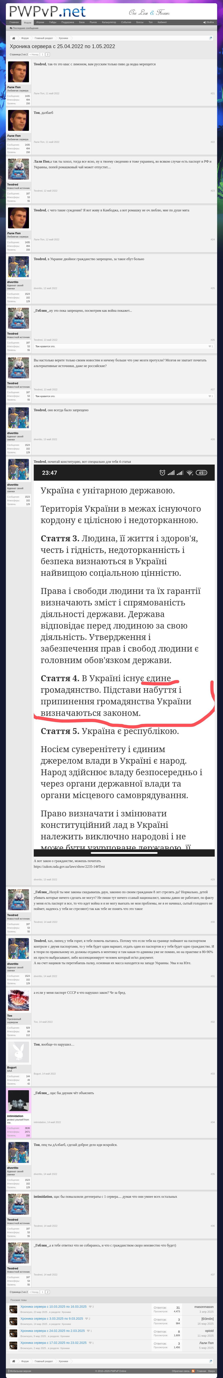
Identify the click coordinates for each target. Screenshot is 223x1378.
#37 (213, 1274)
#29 (213, 879)
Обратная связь (180, 1371)
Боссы (139, 22)
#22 (213, 142)
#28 (213, 439)
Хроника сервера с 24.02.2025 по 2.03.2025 (52, 1331)
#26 (213, 340)
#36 (213, 1226)
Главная (14, 22)
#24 (213, 239)
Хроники (66, 1312)
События (126, 22)
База (81, 22)
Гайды (52, 22)
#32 (213, 1022)
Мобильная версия (19, 1371)
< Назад (33, 54)
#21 (213, 93)
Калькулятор (109, 22)
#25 (213, 288)
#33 (213, 1073)
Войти (208, 22)
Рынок (93, 22)
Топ (150, 22)
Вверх (211, 1371)
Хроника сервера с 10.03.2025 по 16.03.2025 (53, 1306)
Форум (27, 22)
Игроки (40, 22)
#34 (213, 1122)
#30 (213, 922)
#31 (213, 976)
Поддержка (67, 22)
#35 (213, 1174)
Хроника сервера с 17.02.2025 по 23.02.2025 (53, 1342)
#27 (213, 389)
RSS (193, 1371)
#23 (213, 190)
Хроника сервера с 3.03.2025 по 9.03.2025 (51, 1318)
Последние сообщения (24, 28)
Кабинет (162, 22)
